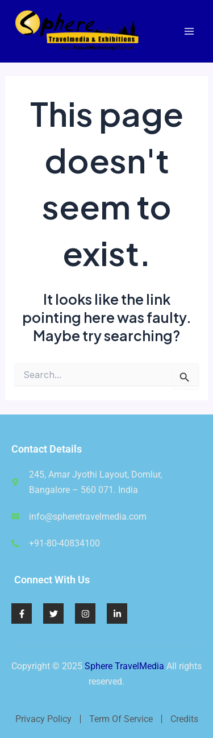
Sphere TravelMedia (124, 666)
